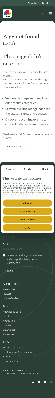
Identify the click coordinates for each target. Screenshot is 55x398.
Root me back (14, 146)
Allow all (27, 203)
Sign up (9, 270)
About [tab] (45, 169)
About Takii (9, 320)
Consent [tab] (10, 169)
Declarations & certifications (18, 352)
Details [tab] (27, 169)
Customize (27, 211)
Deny (27, 227)
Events (6, 316)
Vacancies (8, 334)
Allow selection (27, 219)
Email (5, 244)
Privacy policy (10, 361)
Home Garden (11, 298)
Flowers (7, 293)
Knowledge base (12, 311)
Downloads (9, 329)
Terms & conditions (14, 347)
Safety (6, 356)
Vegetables (9, 289)
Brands (7, 325)
